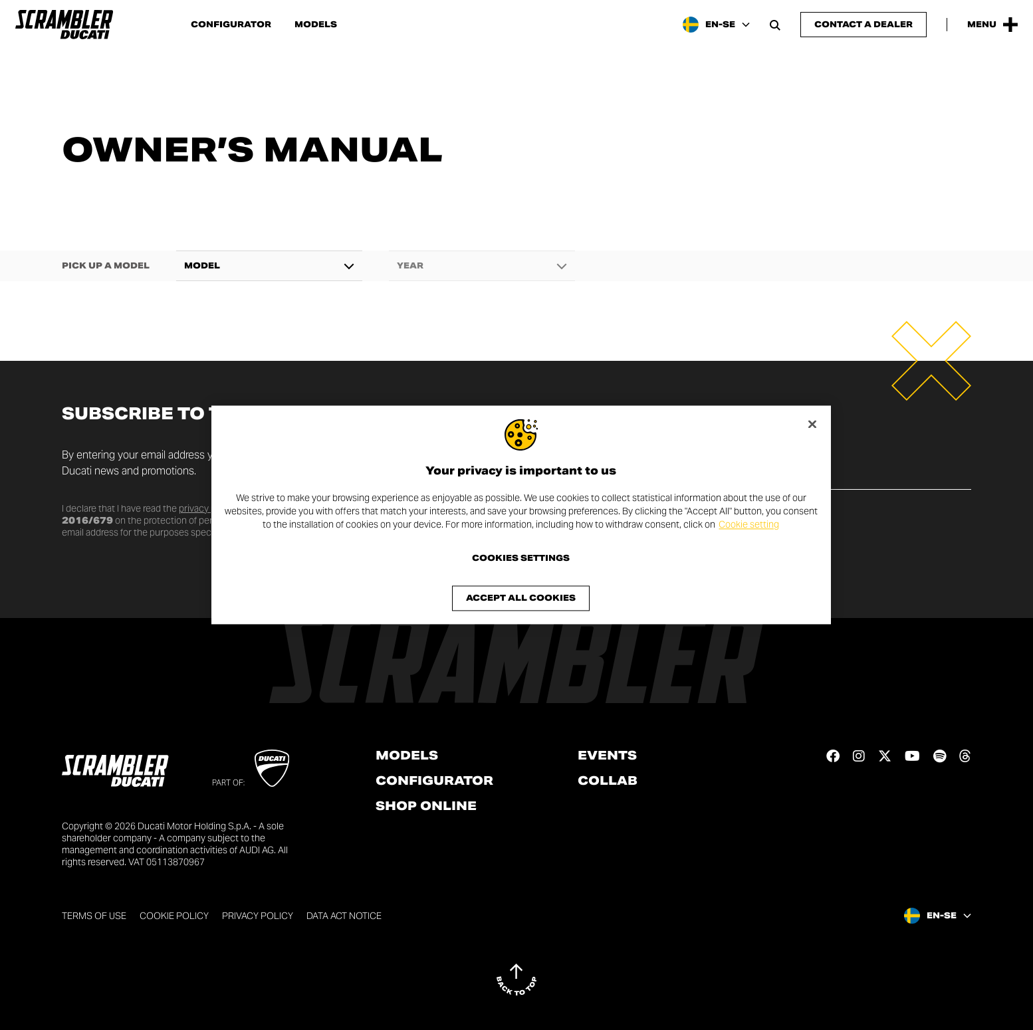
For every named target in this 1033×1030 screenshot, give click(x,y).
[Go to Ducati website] (272, 768)
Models (315, 25)
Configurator (231, 25)
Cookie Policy (174, 916)
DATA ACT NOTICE (344, 916)
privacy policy (207, 508)
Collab (607, 781)
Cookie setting (749, 524)
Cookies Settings (521, 559)
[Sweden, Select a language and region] (716, 25)
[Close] (812, 424)
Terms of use (94, 916)
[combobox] (269, 266)
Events (607, 756)
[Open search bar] (775, 25)
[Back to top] (516, 979)
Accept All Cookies (521, 598)
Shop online (426, 806)
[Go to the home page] (64, 24)
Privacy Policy (257, 916)
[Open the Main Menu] (992, 24)
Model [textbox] (202, 266)
